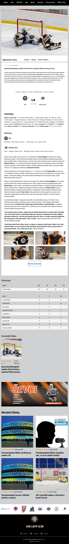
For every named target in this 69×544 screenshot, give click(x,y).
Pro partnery (50, 2)
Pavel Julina (5, 307)
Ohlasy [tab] (33, 59)
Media (33, 2)
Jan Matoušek (6, 289)
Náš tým (19, 2)
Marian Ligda (6, 317)
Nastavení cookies (34, 541)
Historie (40, 2)
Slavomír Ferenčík (7, 310)
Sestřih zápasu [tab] (43, 59)
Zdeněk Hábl (5, 303)
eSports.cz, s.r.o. (41, 539)
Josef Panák (5, 321)
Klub (12, 2)
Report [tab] (26, 59)
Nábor (6, 2)
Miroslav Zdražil (7, 328)
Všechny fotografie (34, 264)
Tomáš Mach (6, 314)
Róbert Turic (6, 324)
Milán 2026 (61, 2)
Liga (26, 2)
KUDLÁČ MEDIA (32, 539)
